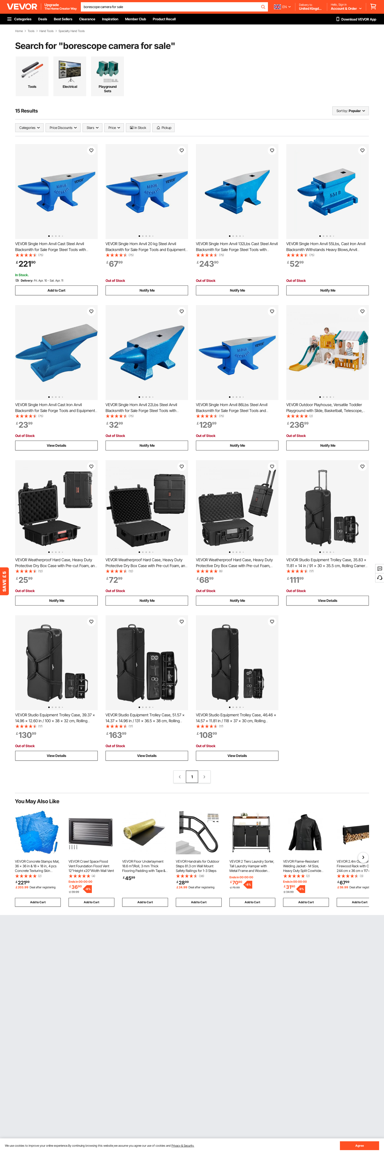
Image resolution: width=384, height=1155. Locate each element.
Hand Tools (46, 31)
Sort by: (342, 111)
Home (19, 31)
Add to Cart (56, 290)
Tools (31, 31)
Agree (359, 1145)
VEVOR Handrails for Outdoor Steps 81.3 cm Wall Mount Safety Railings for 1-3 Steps (197, 866)
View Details (56, 445)
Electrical (70, 86)
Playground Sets (108, 88)
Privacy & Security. (182, 1145)
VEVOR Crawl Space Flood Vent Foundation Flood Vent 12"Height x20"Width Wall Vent (91, 866)
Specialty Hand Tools (72, 31)
